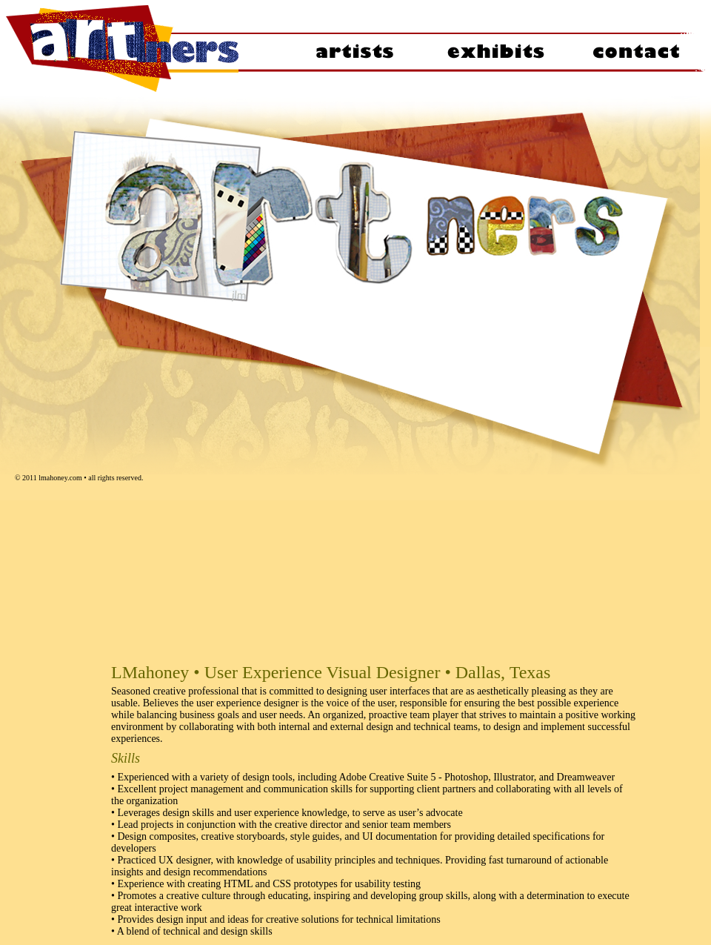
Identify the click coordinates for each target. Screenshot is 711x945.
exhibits (494, 48)
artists (354, 48)
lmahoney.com (60, 478)
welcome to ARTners (145, 48)
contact (635, 48)
